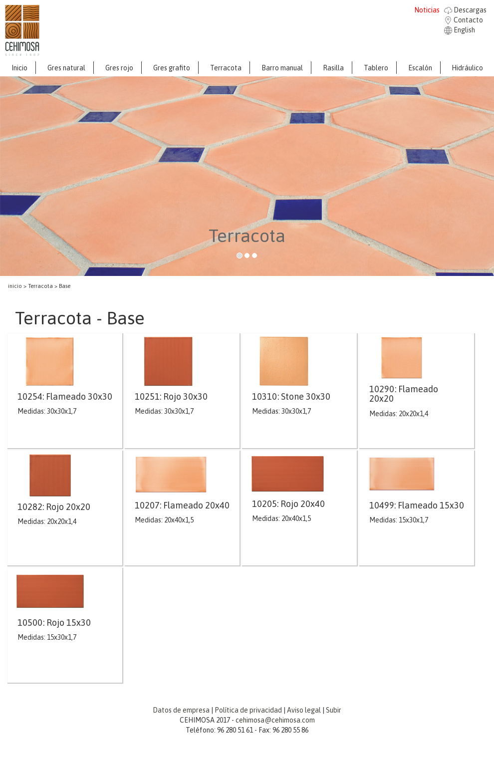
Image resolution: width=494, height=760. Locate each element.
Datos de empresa (181, 710)
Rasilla (333, 68)
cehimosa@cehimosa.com (275, 720)
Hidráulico (467, 68)
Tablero (376, 68)
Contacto (463, 20)
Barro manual (282, 68)
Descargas (465, 10)
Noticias (427, 10)
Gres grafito (171, 68)
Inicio (19, 68)
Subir (333, 710)
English (459, 30)
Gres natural (66, 68)
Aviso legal (304, 710)
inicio (15, 286)
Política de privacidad (248, 710)
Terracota (226, 68)
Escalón (420, 68)
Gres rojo (119, 68)
